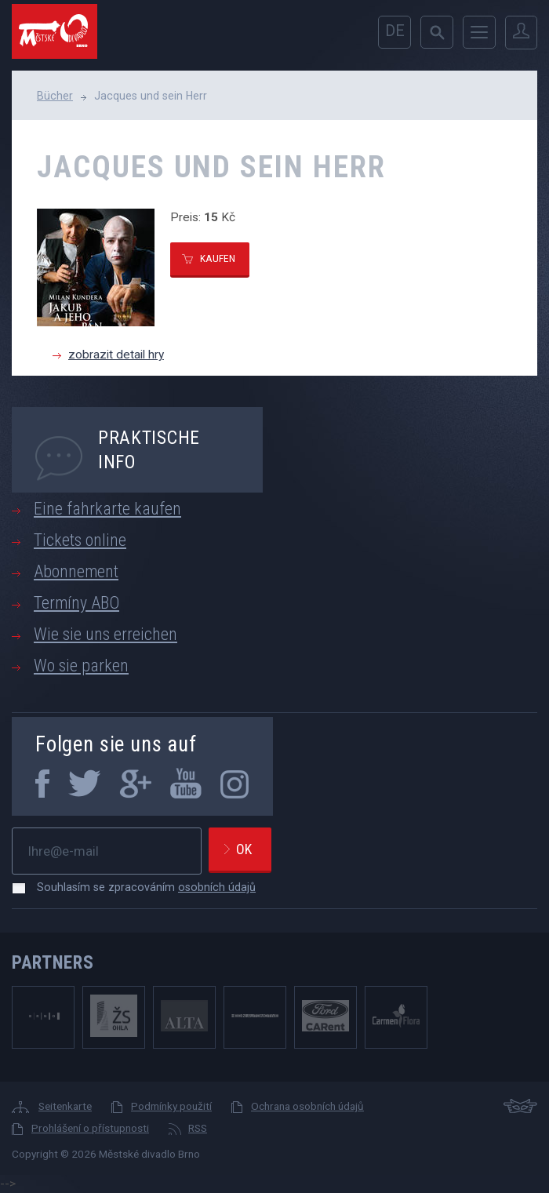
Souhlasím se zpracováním (138, 887)
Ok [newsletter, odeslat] (244, 849)
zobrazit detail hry (116, 354)
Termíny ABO (76, 603)
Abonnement (76, 571)
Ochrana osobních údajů (307, 1106)
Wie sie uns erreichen (105, 634)
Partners (53, 962)
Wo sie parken (81, 665)
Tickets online (80, 540)
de (395, 31)
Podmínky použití (171, 1106)
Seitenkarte (65, 1106)
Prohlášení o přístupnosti (90, 1128)
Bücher (55, 95)
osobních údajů (217, 887)
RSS (197, 1128)
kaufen (217, 258)
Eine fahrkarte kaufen (107, 508)
